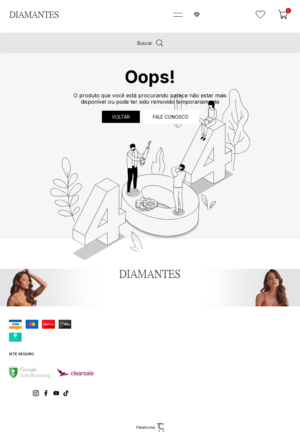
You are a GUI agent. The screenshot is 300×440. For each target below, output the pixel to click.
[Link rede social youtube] (56, 393)
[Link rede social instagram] (36, 393)
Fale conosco (170, 117)
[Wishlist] (260, 14)
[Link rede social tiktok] (66, 393)
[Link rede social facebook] (46, 393)
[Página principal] (29, 14)
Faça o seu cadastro (219, 14)
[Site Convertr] (150, 427)
